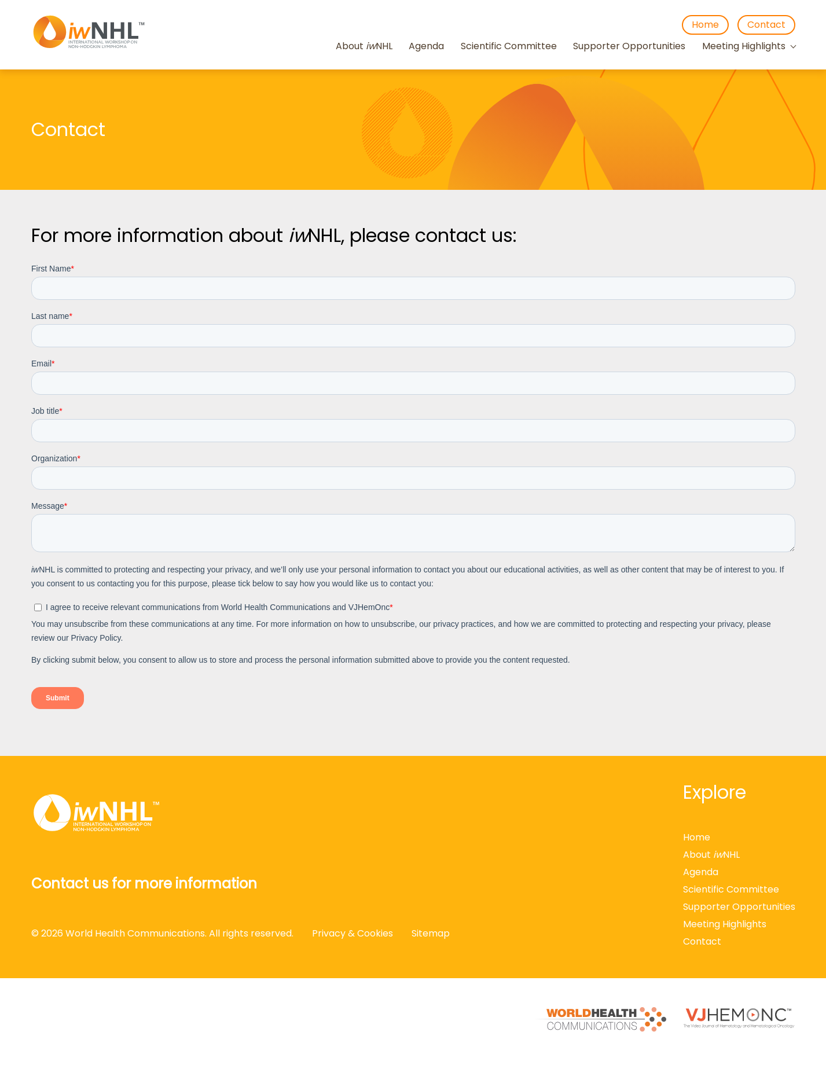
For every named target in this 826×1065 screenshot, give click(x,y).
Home (705, 24)
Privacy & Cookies (352, 933)
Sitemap (431, 933)
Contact (766, 24)
